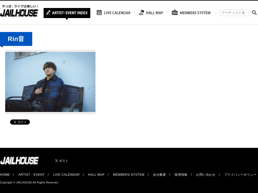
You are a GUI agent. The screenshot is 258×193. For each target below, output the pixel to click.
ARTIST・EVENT (31, 174)
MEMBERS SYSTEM (128, 174)
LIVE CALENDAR (66, 174)
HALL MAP (96, 174)
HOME (5, 174)
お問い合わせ (206, 174)
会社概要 (159, 174)
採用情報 (180, 174)
